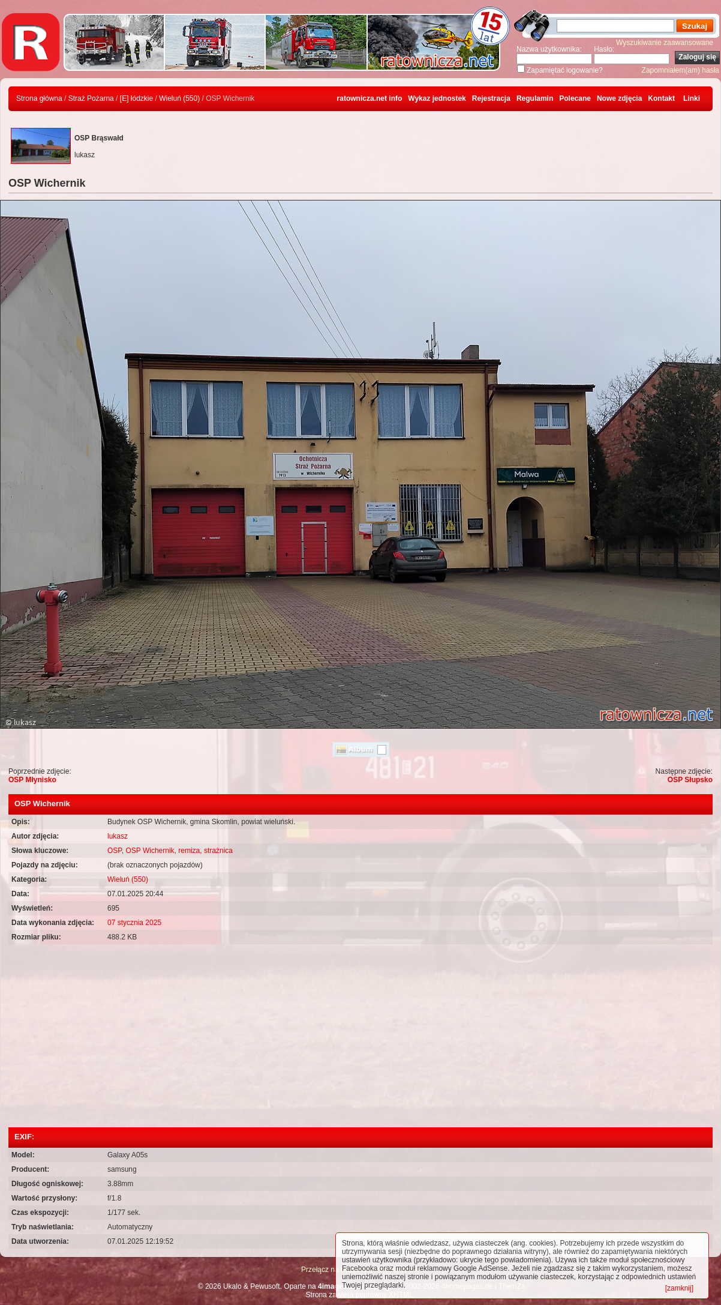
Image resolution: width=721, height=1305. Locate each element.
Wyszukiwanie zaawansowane (664, 42)
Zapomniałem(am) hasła (680, 70)
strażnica (218, 850)
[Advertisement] (360, 1037)
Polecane (575, 98)
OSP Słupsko (690, 780)
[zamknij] (679, 1288)
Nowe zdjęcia (619, 98)
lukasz (117, 836)
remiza (189, 850)
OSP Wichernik (149, 850)
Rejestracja (491, 98)
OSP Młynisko (32, 780)
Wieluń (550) (179, 98)
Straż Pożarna (91, 98)
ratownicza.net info (369, 98)
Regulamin (534, 98)
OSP (114, 850)
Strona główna (39, 98)
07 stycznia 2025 (134, 922)
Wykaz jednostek (436, 98)
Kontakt (661, 98)
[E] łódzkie (136, 98)
